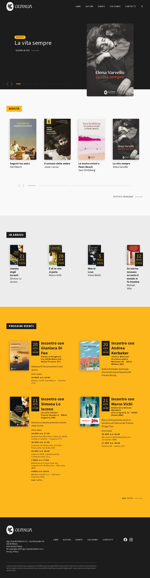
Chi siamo (115, 6)
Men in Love (92, 270)
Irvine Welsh (94, 275)
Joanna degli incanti (14, 272)
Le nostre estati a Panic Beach (89, 165)
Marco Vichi (55, 275)
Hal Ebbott (16, 167)
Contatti (130, 6)
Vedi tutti (127, 498)
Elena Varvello (120, 167)
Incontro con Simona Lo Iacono (52, 404)
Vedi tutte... (37, 480)
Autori (89, 6)
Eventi (101, 6)
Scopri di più (23, 50)
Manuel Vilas (131, 286)
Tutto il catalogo (123, 196)
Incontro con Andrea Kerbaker (122, 348)
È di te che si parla (55, 270)
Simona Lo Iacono (16, 280)
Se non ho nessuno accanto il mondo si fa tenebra (133, 275)
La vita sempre (121, 163)
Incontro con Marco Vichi (122, 401)
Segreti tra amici (20, 163)
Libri (78, 6)
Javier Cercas (51, 167)
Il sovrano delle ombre (57, 163)
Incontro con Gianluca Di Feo (52, 348)
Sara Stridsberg (87, 170)
